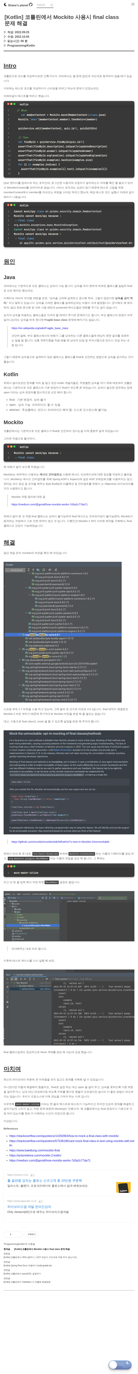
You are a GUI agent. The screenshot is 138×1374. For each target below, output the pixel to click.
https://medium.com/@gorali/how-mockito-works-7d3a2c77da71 (50, 504)
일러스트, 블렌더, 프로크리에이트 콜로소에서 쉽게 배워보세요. (48, 1185)
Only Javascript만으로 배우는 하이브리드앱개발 (38, 1211)
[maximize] (14, 104)
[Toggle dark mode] (120, 1364)
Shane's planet (16, 5)
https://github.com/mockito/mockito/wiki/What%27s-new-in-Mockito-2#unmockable (60, 841)
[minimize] (11, 104)
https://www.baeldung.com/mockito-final (34, 1150)
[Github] (31, 5)
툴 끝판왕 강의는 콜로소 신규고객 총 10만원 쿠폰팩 (44, 1180)
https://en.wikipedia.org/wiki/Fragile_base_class (40, 328)
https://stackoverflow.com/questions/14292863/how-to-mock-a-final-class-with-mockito (64, 1135)
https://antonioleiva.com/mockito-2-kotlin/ (35, 1155)
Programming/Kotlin (21, 45)
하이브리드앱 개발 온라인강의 (29, 1207)
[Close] (8, 104)
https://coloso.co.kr (17, 1174)
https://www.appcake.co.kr (22, 1201)
